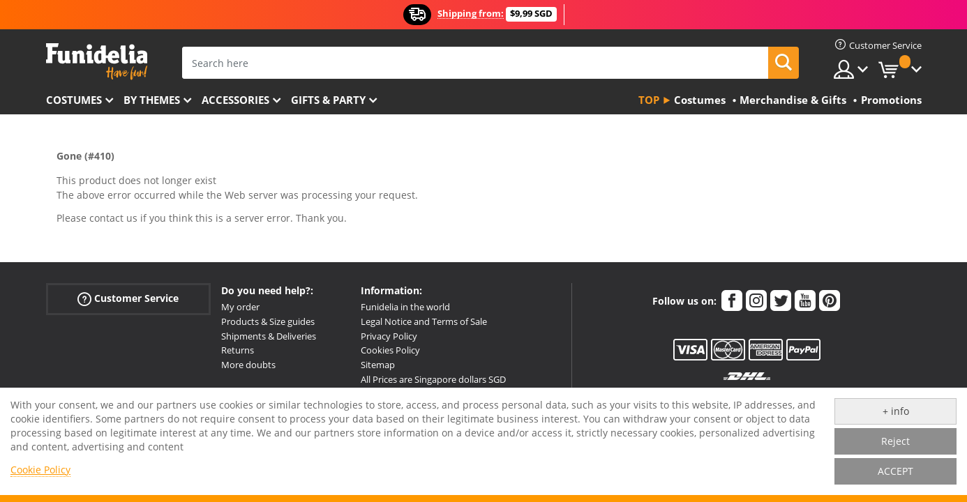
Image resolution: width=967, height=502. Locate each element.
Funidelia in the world (405, 307)
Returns (237, 350)
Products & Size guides (268, 321)
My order (240, 307)
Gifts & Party (328, 100)
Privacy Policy (389, 336)
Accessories (235, 100)
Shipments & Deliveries (268, 336)
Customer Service (128, 298)
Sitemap (378, 364)
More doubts (248, 364)
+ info (896, 411)
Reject (895, 441)
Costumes (74, 100)
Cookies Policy (390, 350)
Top (648, 100)
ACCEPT (895, 471)
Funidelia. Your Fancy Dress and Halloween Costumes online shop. (96, 61)
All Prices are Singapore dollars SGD (433, 379)
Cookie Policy (40, 469)
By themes (151, 100)
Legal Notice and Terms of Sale (424, 321)
